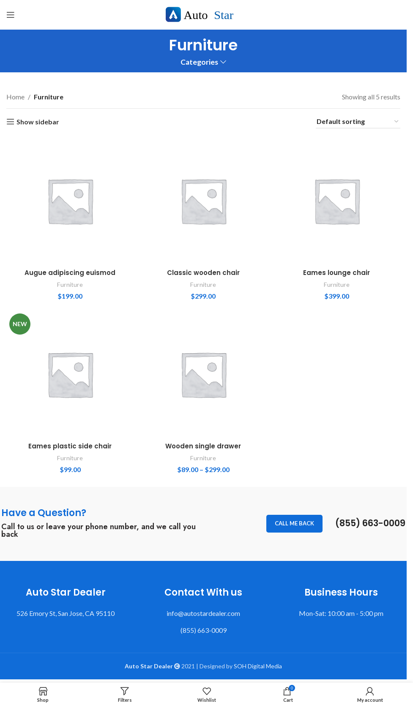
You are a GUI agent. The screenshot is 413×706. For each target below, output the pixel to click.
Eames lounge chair (337, 271)
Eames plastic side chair (69, 445)
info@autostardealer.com (203, 612)
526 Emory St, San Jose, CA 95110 (65, 612)
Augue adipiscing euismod (69, 271)
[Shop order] (358, 121)
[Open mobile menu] (10, 14)
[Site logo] (203, 14)
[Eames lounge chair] (337, 200)
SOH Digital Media (258, 665)
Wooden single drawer (203, 445)
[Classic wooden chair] (203, 200)
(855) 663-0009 (367, 522)
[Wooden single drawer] (203, 374)
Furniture (69, 282)
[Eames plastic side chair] (69, 374)
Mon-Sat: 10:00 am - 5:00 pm (341, 612)
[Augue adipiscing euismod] (69, 200)
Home (15, 97)
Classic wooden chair (203, 271)
